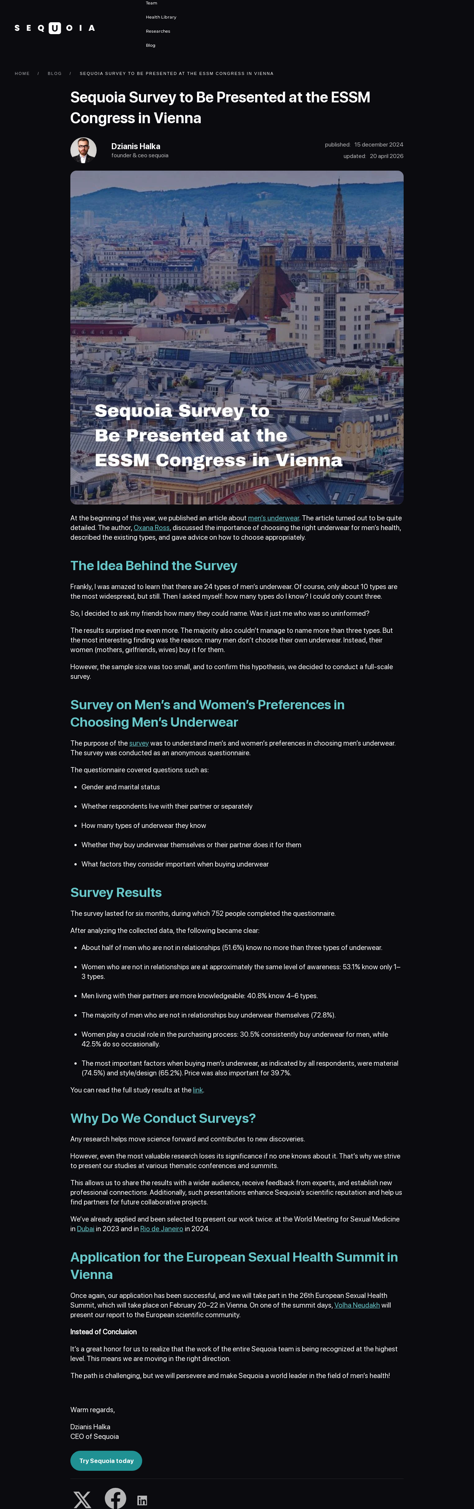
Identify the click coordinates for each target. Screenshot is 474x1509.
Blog (151, 45)
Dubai (85, 1229)
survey (139, 743)
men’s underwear (273, 518)
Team (151, 3)
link (198, 1090)
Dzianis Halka (136, 146)
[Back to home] (55, 28)
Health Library (161, 17)
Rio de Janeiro (161, 1229)
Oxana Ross (152, 528)
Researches (158, 31)
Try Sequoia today (106, 1461)
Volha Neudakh (357, 1305)
